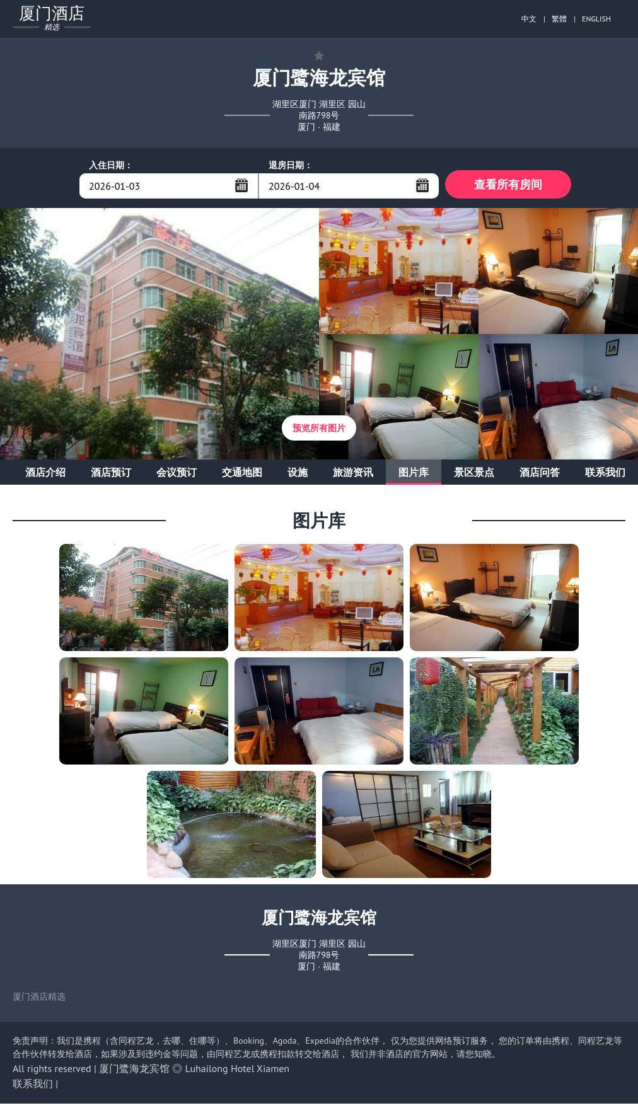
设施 (297, 475)
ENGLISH (596, 18)
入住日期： (111, 165)
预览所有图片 (319, 431)
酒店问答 (539, 475)
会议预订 (176, 475)
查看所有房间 (508, 185)
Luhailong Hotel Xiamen (237, 1071)
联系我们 (605, 475)
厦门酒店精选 (39, 999)
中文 (528, 18)
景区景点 (474, 475)
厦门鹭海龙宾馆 (134, 1071)
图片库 (413, 475)
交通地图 (242, 475)
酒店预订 (111, 475)
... (241, 185)
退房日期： (291, 165)
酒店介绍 (45, 475)
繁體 (559, 18)
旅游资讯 (353, 475)
